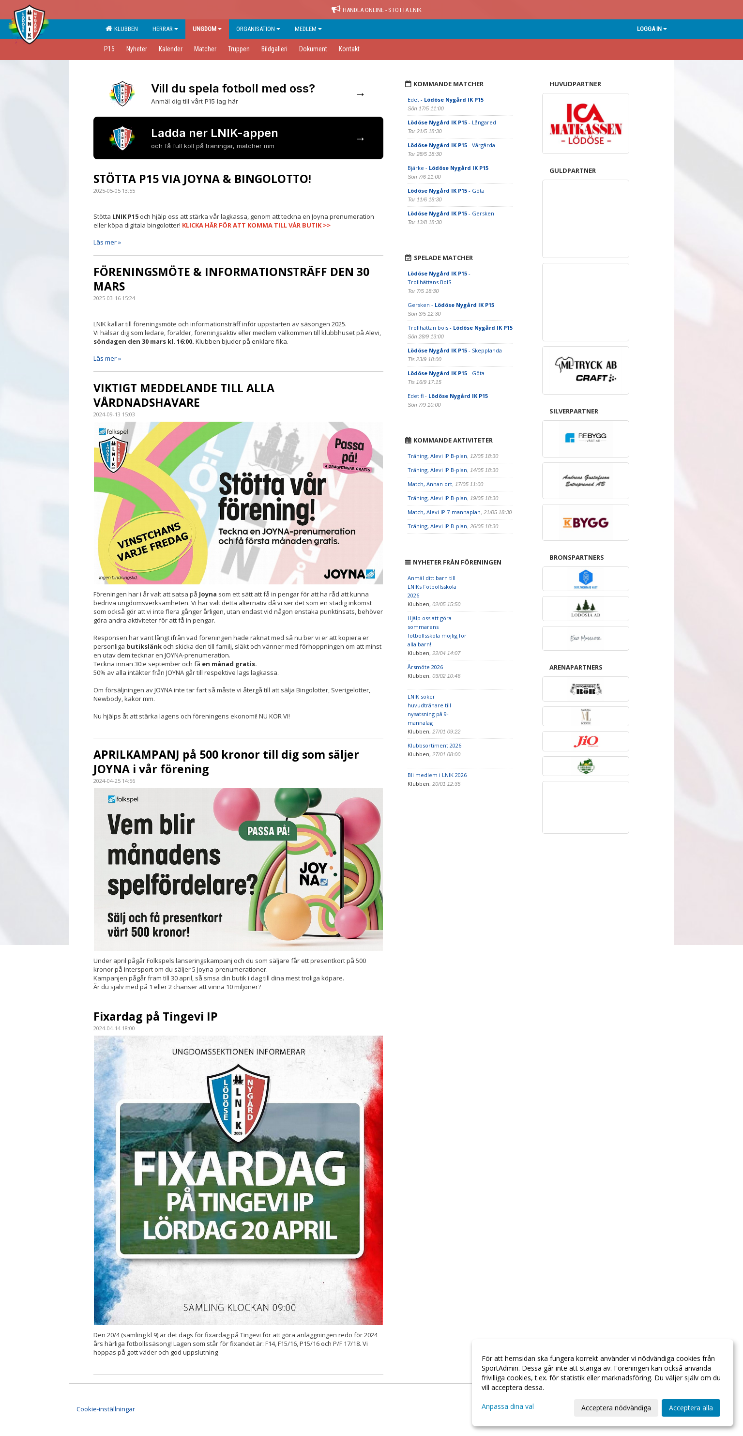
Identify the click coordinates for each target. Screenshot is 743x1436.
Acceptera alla (691, 1407)
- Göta (446, 190)
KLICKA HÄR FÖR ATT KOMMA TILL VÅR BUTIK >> (256, 225)
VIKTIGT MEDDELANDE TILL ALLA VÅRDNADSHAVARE (183, 395)
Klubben (122, 28)
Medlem (308, 28)
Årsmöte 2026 (425, 667)
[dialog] (602, 1382)
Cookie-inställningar (105, 1409)
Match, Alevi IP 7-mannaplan (444, 512)
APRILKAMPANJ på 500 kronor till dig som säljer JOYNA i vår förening (226, 762)
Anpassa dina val (508, 1406)
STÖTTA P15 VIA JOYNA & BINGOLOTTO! (202, 178)
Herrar (165, 28)
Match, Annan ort (430, 484)
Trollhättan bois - (460, 327)
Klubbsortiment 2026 (434, 745)
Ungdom (207, 28)
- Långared (452, 122)
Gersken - (451, 304)
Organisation (258, 28)
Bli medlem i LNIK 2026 (437, 775)
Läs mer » (107, 242)
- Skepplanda (455, 350)
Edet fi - (448, 395)
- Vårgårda (451, 145)
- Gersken (451, 213)
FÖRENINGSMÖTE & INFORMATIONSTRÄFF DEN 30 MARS (231, 279)
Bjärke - (448, 167)
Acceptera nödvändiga (616, 1407)
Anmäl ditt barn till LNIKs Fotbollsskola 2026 (432, 586)
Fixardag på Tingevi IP (155, 1016)
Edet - (446, 99)
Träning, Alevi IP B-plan (437, 455)
